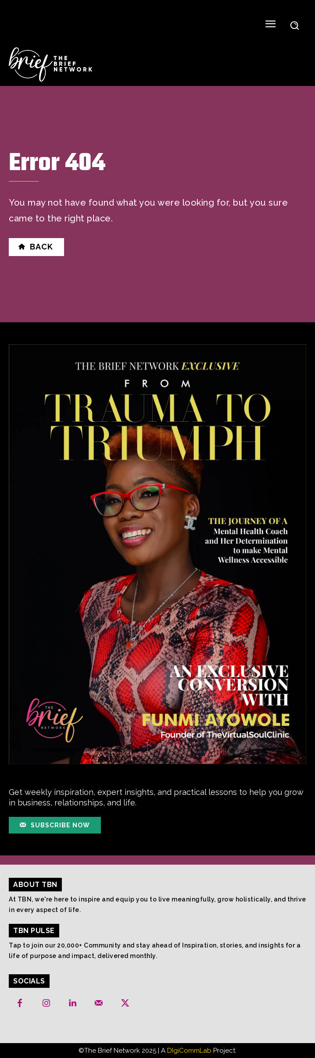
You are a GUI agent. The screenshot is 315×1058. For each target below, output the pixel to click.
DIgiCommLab (189, 1050)
